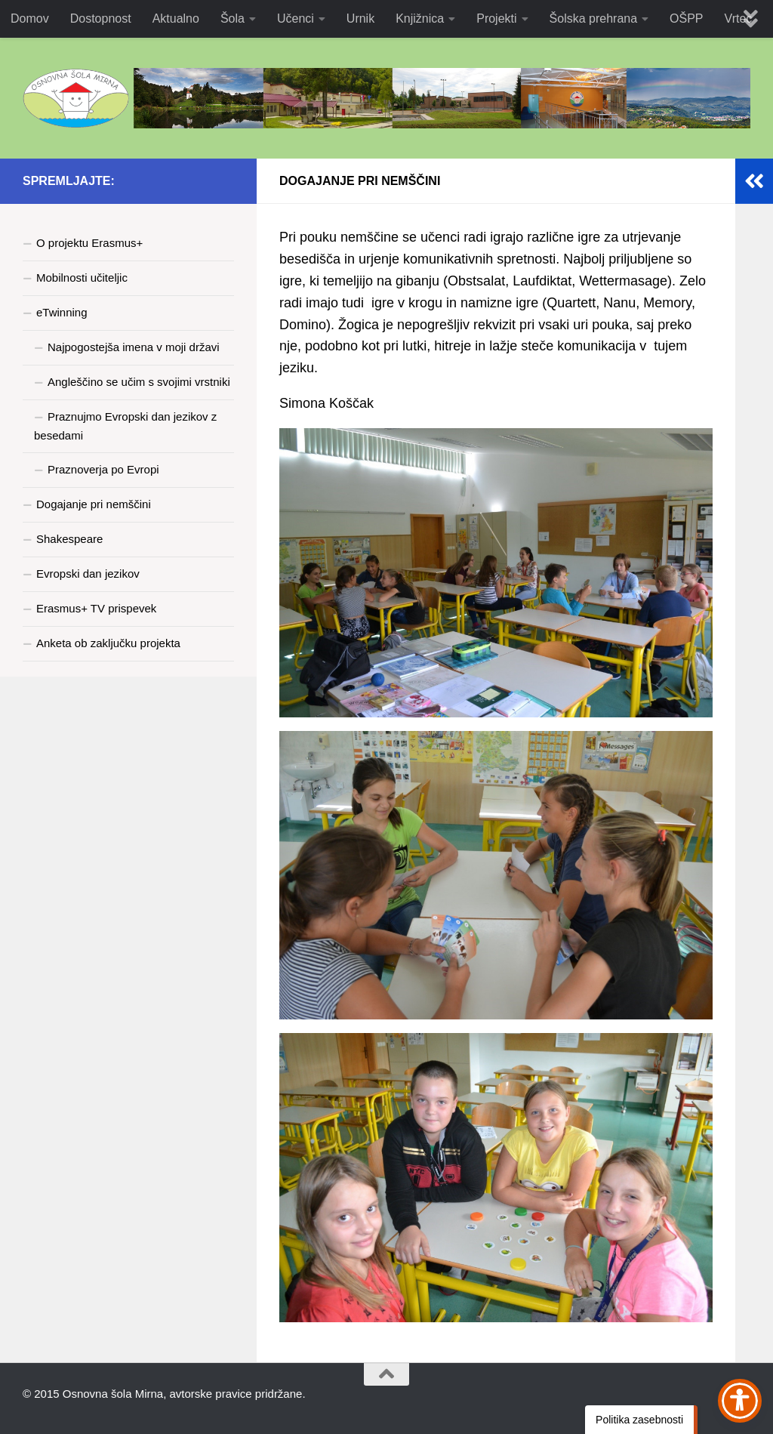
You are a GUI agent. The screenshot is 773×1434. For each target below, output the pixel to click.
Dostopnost (100, 18)
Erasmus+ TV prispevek (96, 608)
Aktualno (175, 18)
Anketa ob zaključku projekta (108, 643)
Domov (30, 18)
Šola (232, 18)
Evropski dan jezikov (88, 573)
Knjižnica (420, 18)
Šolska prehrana (594, 18)
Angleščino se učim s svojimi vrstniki (139, 381)
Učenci (295, 18)
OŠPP (686, 18)
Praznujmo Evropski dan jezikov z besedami (125, 426)
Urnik (360, 18)
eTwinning (62, 312)
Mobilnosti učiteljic (82, 277)
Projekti (496, 18)
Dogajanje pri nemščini (93, 504)
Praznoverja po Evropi (103, 469)
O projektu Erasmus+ (89, 242)
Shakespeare (69, 538)
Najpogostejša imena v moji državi (134, 347)
